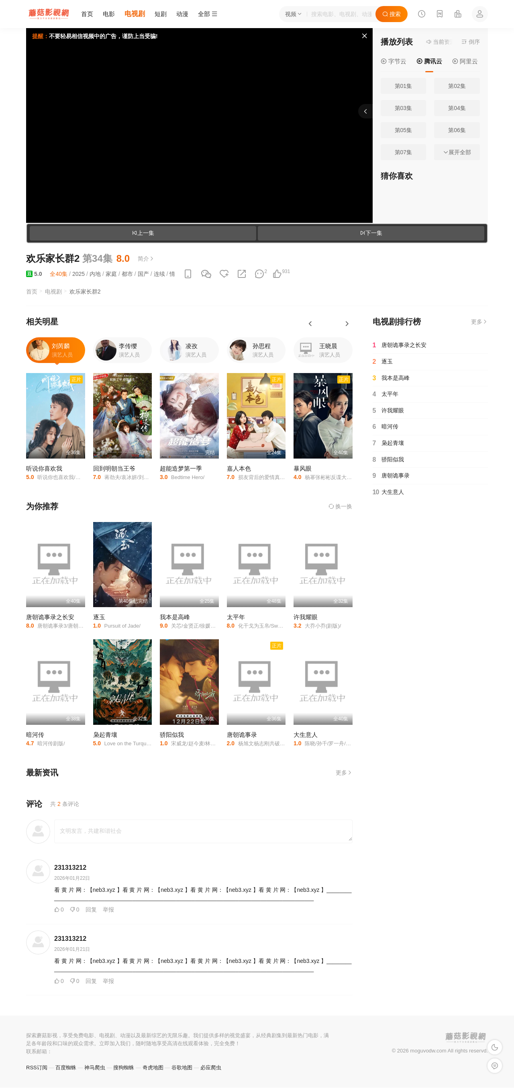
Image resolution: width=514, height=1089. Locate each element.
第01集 (403, 86)
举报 (108, 911)
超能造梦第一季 (181, 468)
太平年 (236, 617)
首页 (87, 13)
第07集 (403, 152)
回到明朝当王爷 (114, 468)
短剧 (161, 13)
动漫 (182, 13)
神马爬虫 (94, 1069)
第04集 (457, 108)
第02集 (457, 86)
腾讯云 (429, 61)
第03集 (403, 108)
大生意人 (306, 734)
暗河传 (35, 734)
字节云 (393, 61)
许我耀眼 (306, 617)
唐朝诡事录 (242, 734)
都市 (127, 274)
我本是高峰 (175, 617)
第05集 (403, 130)
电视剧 (134, 14)
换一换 (340, 506)
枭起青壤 (105, 734)
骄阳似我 (172, 734)
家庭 (111, 274)
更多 (344, 772)
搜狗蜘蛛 (123, 1069)
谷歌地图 (181, 1069)
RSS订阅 (36, 1069)
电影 (109, 13)
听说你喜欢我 (44, 468)
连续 (159, 274)
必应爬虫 (210, 1069)
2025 (78, 274)
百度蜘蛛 (65, 1069)
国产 (143, 274)
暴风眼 (303, 468)
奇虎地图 (153, 1069)
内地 (95, 274)
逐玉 (99, 617)
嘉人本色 (239, 468)
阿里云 (465, 61)
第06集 (457, 130)
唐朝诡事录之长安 (50, 617)
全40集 (58, 274)
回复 (91, 911)
